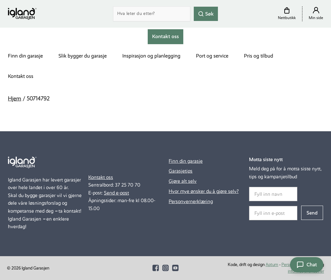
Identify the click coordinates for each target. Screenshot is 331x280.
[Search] (152, 13)
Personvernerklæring (191, 201)
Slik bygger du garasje (82, 56)
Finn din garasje (25, 56)
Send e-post (116, 193)
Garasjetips (181, 171)
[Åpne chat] (306, 264)
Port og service (212, 56)
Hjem (14, 98)
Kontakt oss (20, 76)
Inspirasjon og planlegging (151, 56)
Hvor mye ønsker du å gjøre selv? (204, 191)
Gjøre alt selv (183, 181)
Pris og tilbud (258, 56)
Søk (206, 13)
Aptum (272, 264)
